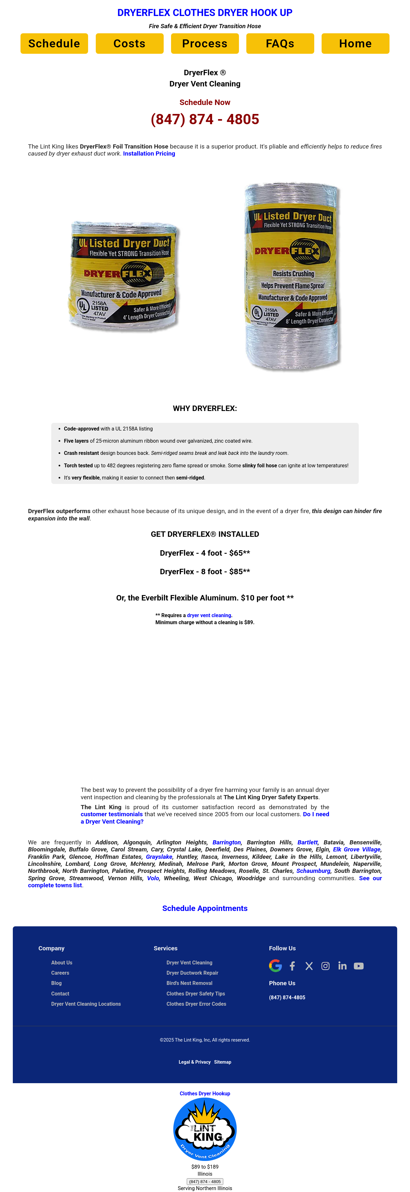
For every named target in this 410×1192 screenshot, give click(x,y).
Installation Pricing (149, 153)
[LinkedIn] (342, 966)
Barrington (227, 842)
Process (205, 43)
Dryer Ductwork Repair (192, 973)
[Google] (275, 966)
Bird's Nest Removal (189, 983)
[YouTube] (358, 966)
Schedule (54, 43)
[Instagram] (325, 966)
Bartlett (308, 842)
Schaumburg (313, 870)
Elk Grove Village (357, 849)
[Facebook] (292, 966)
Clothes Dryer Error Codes (200, 1004)
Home (355, 43)
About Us (61, 963)
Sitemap (223, 1062)
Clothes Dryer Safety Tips (196, 994)
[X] (308, 966)
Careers (60, 973)
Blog (56, 983)
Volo (153, 878)
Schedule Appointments (205, 908)
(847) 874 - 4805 (205, 119)
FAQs (280, 43)
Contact (60, 994)
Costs (129, 43)
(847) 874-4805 (287, 998)
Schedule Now (204, 102)
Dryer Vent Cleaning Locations (86, 1004)
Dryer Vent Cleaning (189, 963)
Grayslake (159, 856)
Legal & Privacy (195, 1062)
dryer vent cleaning (209, 615)
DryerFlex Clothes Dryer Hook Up (204, 13)
